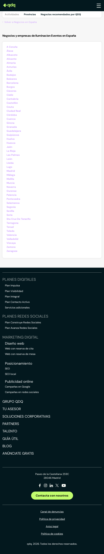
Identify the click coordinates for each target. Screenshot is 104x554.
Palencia (12, 195)
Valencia (12, 235)
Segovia (11, 207)
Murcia (11, 183)
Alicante (12, 59)
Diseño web (14, 343)
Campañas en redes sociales (22, 392)
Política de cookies (52, 533)
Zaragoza (12, 251)
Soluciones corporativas (26, 416)
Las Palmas (13, 155)
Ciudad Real (14, 111)
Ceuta (10, 107)
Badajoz (11, 75)
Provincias (30, 14)
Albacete (12, 55)
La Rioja (11, 151)
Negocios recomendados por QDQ (61, 14)
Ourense (12, 191)
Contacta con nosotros (52, 495)
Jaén (9, 147)
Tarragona (12, 223)
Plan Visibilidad (14, 291)
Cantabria (12, 99)
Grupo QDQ (12, 401)
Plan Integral (12, 296)
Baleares (12, 79)
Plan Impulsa (12, 285)
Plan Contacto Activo (17, 302)
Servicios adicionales (17, 307)
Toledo (10, 231)
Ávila (9, 71)
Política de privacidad (52, 519)
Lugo (9, 167)
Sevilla (10, 211)
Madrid (11, 171)
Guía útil (10, 438)
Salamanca (13, 203)
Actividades (12, 14)
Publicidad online (19, 382)
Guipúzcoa (13, 135)
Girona (10, 123)
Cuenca (11, 119)
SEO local (10, 374)
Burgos (11, 87)
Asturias (12, 67)
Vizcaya (11, 243)
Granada (12, 127)
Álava (10, 51)
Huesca (11, 143)
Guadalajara (14, 131)
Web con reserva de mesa (20, 354)
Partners (10, 423)
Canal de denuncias (52, 511)
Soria (9, 215)
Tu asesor (11, 409)
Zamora (11, 247)
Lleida (10, 163)
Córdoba (12, 115)
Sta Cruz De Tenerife (19, 219)
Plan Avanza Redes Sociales (21, 328)
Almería (11, 63)
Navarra (11, 187)
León (9, 159)
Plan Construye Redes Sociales (23, 322)
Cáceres (11, 91)
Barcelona (12, 83)
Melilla (10, 179)
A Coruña (12, 47)
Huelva (11, 139)
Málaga (11, 175)
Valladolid (12, 239)
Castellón (12, 103)
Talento (9, 431)
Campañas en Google (17, 386)
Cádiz (10, 95)
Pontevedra (13, 199)
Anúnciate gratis (18, 453)
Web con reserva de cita (19, 348)
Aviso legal (52, 526)
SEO (7, 368)
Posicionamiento (18, 363)
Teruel (10, 227)
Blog (7, 446)
